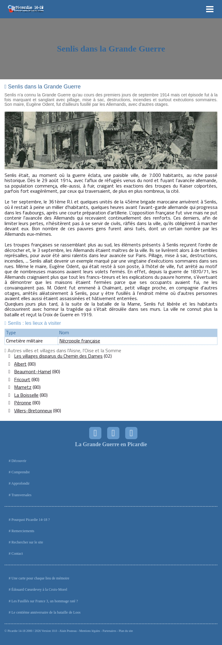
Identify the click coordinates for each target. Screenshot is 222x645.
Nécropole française (79, 340)
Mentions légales (89, 630)
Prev (12, 140)
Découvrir (19, 461)
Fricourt (22, 379)
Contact (17, 553)
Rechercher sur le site (27, 542)
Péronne (22, 402)
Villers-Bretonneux (33, 410)
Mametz (22, 387)
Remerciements (23, 531)
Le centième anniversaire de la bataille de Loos (46, 612)
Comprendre (21, 472)
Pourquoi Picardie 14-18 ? (31, 520)
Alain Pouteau (68, 630)
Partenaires (109, 630)
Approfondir (20, 483)
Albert (20, 363)
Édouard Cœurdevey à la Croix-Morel (39, 589)
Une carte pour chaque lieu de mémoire (40, 578)
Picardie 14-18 (17, 630)
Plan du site (126, 630)
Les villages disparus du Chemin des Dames (58, 356)
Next (209, 140)
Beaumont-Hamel (32, 371)
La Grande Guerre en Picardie (111, 444)
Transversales (21, 495)
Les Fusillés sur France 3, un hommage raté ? (45, 601)
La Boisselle (26, 395)
